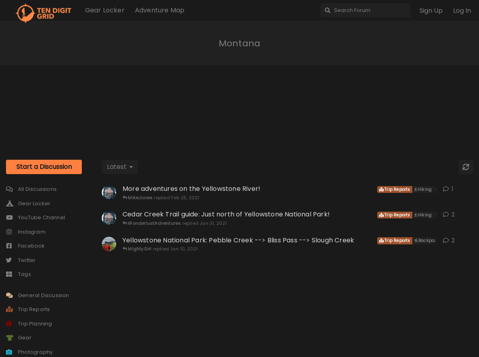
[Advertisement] (239, 105)
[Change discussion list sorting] (120, 167)
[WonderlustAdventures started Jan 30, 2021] (109, 218)
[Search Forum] (365, 10)
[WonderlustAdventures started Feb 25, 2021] (109, 192)
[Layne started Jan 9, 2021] (109, 244)
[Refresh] (466, 167)
